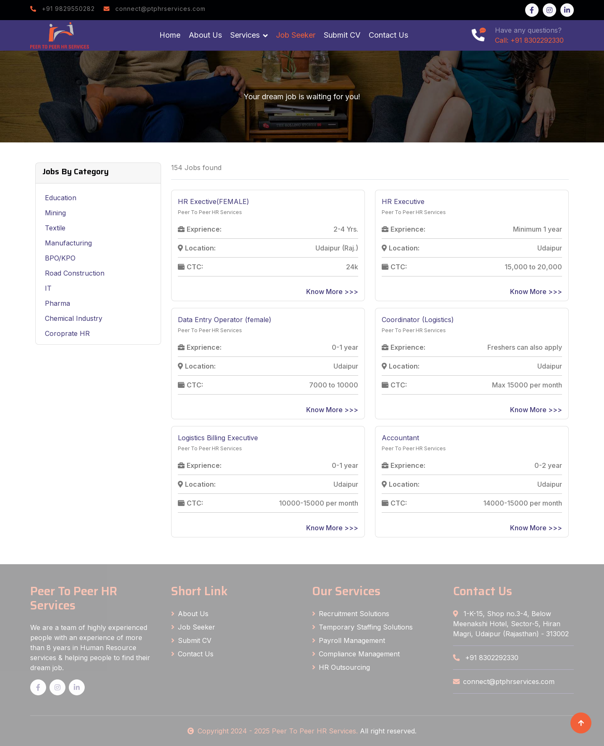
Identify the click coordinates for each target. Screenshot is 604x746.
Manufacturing (68, 243)
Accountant (400, 438)
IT (48, 288)
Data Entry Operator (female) (224, 319)
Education (60, 198)
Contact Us (388, 35)
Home (169, 35)
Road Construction (74, 273)
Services (245, 35)
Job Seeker (295, 35)
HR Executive (403, 201)
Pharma (57, 303)
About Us (205, 35)
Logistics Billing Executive (218, 438)
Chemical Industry (73, 318)
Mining (55, 213)
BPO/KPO (60, 258)
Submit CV (342, 35)
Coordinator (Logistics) (418, 319)
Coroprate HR (67, 333)
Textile (55, 228)
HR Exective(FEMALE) (213, 201)
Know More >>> (332, 291)
